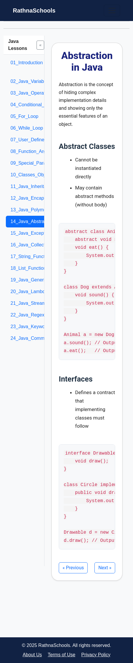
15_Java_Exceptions (32, 233)
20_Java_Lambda (29, 291)
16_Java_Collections (32, 244)
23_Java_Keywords (31, 326)
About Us (32, 654)
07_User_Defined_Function (39, 139)
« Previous (73, 567)
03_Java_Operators (31, 93)
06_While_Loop (27, 128)
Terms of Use (61, 654)
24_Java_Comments (32, 338)
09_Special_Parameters (36, 163)
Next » (104, 567)
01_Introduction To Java (35, 62)
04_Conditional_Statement (38, 104)
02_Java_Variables (30, 81)
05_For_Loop (24, 116)
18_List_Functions (30, 268)
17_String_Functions (32, 256)
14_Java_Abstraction (32, 221)
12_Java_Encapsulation (35, 198)
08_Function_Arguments (36, 151)
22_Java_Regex (27, 314)
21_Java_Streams (29, 303)
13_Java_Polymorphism (36, 209)
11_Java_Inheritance (32, 186)
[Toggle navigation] (112, 10)
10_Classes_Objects (32, 174)
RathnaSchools (34, 10)
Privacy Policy (95, 654)
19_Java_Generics (30, 279)
